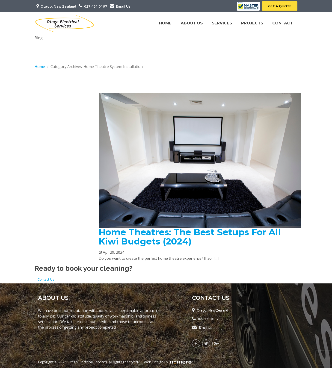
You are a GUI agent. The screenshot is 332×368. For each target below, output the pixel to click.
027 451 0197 (95, 6)
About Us (192, 23)
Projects (252, 23)
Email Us (123, 6)
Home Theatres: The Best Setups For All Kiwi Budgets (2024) (190, 237)
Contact (282, 23)
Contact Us (46, 279)
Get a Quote (279, 6)
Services (223, 27)
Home (165, 23)
